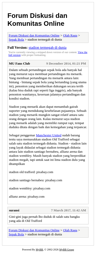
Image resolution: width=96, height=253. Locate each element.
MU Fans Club (19, 63)
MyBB (39, 249)
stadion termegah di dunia (48, 47)
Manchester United (48, 135)
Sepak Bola (16, 39)
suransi (14, 210)
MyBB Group (66, 249)
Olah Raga (70, 35)
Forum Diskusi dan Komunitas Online (37, 19)
